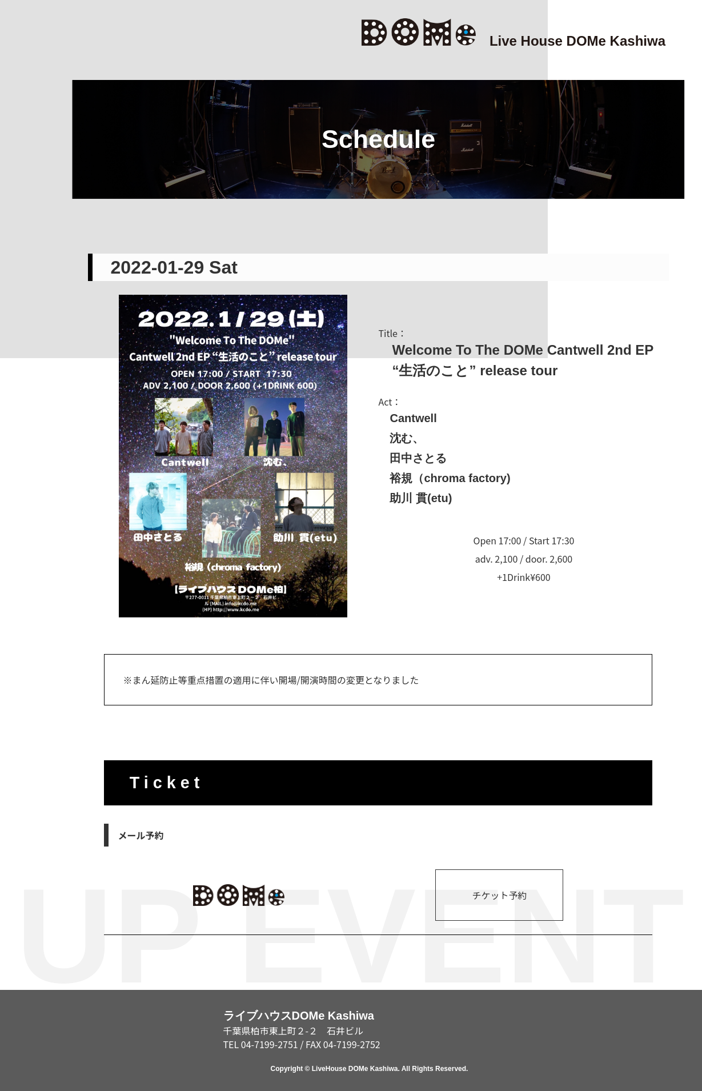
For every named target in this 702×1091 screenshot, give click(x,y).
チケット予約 (499, 895)
